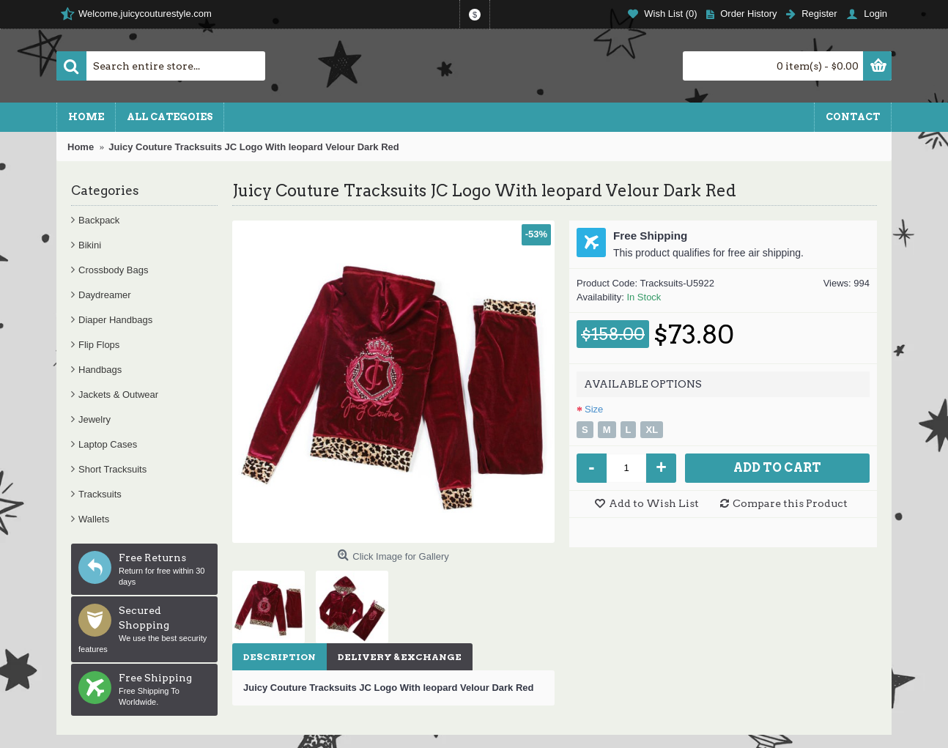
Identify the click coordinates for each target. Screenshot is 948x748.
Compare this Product (790, 503)
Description (279, 656)
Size (594, 409)
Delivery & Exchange (400, 656)
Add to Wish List (654, 503)
